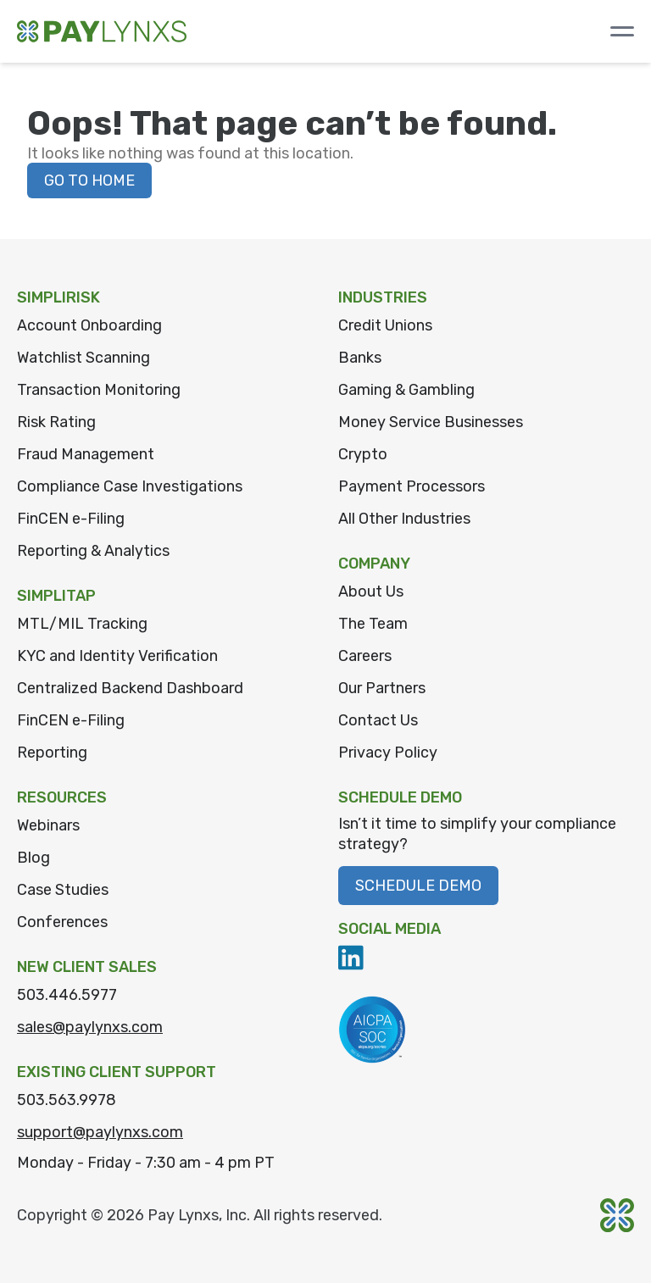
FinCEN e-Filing (71, 518)
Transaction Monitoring (99, 389)
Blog (33, 857)
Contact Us (378, 720)
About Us (370, 591)
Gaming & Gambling (406, 389)
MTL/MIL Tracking (82, 623)
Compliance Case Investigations (129, 486)
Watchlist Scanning (83, 357)
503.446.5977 (67, 995)
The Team (373, 623)
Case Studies (62, 889)
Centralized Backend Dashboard (130, 688)
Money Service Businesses (430, 422)
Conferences (62, 922)
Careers (365, 656)
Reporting (52, 752)
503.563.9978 (66, 1100)
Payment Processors (411, 486)
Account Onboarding (89, 325)
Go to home (89, 180)
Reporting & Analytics (93, 551)
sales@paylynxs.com (90, 1027)
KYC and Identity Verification (117, 656)
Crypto (362, 454)
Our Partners (382, 688)
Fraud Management (85, 454)
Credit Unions (385, 325)
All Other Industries (404, 518)
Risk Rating (56, 422)
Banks (359, 357)
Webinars (48, 825)
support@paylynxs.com (100, 1132)
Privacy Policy (387, 752)
